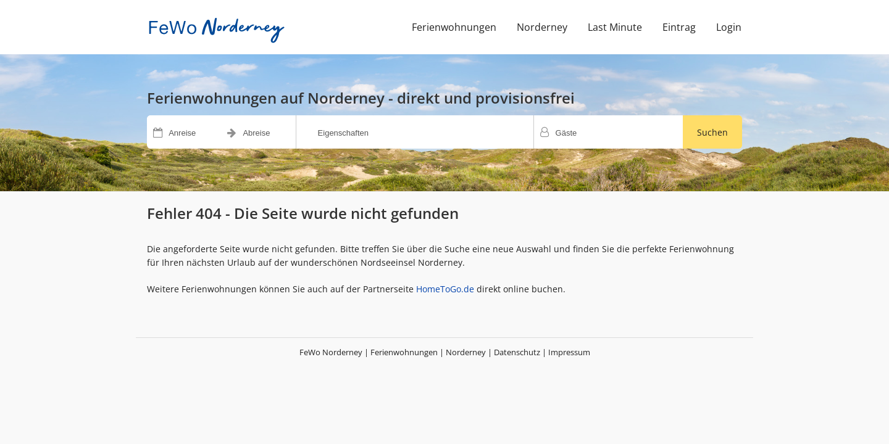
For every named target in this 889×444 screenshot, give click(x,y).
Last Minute (615, 27)
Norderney (542, 27)
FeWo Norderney (330, 352)
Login (728, 27)
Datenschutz (517, 352)
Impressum (569, 352)
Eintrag (679, 27)
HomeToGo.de (445, 289)
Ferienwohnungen (454, 27)
